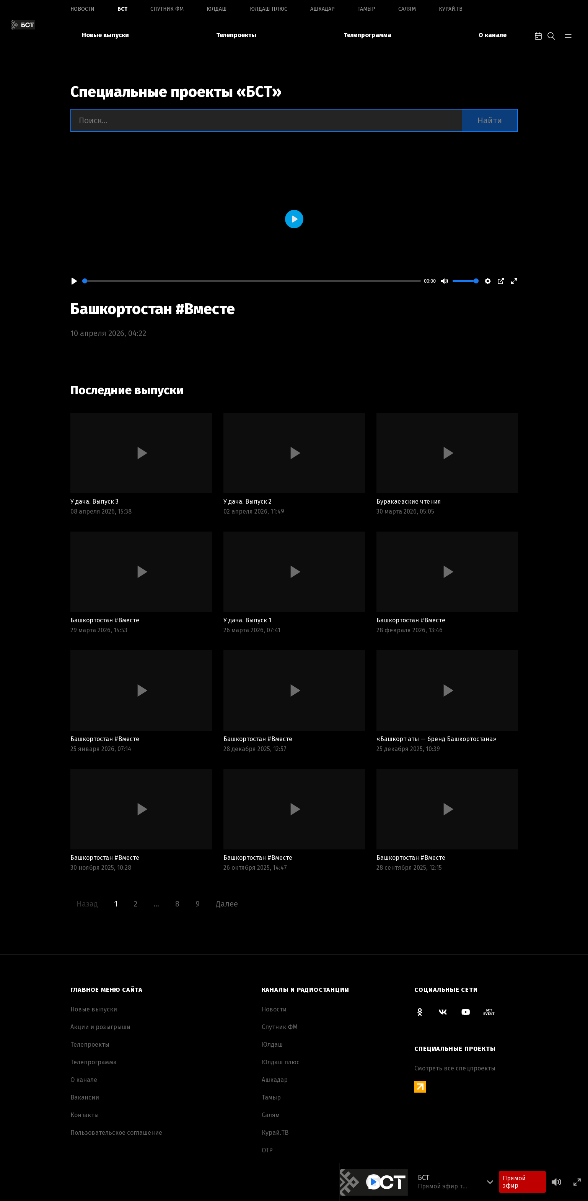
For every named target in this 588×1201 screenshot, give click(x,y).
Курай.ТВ (451, 9)
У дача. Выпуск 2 (247, 501)
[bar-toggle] (568, 35)
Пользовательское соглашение (116, 1132)
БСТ (122, 9)
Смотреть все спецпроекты (454, 1068)
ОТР (267, 1150)
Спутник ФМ (167, 9)
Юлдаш (217, 9)
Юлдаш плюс (268, 9)
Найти (489, 120)
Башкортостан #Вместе (152, 309)
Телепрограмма (367, 35)
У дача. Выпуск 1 (247, 620)
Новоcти (82, 9)
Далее (227, 903)
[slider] (251, 281)
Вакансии (84, 1097)
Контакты (84, 1115)
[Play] (74, 281)
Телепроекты (236, 35)
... (156, 903)
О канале (493, 35)
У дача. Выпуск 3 (94, 501)
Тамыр (366, 9)
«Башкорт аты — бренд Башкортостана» (436, 739)
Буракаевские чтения (408, 501)
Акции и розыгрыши (100, 1027)
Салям (407, 9)
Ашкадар (322, 9)
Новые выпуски (105, 35)
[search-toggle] (551, 35)
